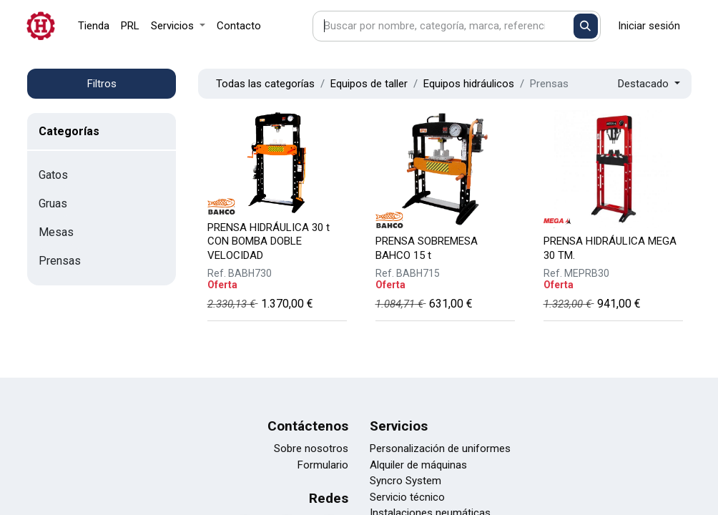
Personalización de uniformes (440, 448)
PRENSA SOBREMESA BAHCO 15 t (426, 248)
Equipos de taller (369, 83)
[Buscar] (586, 26)
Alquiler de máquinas (418, 464)
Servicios (399, 426)
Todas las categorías (265, 83)
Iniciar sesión (649, 25)
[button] (649, 84)
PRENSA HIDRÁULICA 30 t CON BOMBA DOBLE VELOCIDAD (268, 241)
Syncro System (405, 480)
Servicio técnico (407, 497)
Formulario (322, 464)
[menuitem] (93, 26)
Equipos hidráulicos (468, 83)
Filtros (102, 83)
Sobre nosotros (311, 448)
